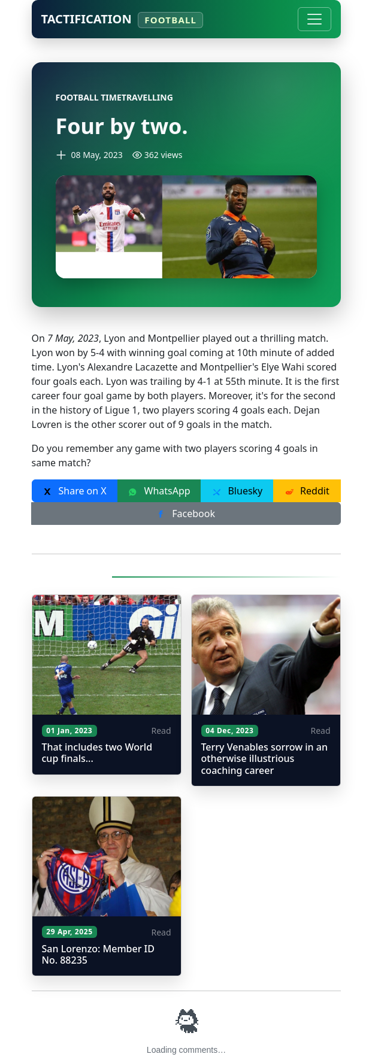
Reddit (307, 490)
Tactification (122, 19)
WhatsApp (159, 490)
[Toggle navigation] (314, 19)
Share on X (74, 490)
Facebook (185, 513)
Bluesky (237, 490)
